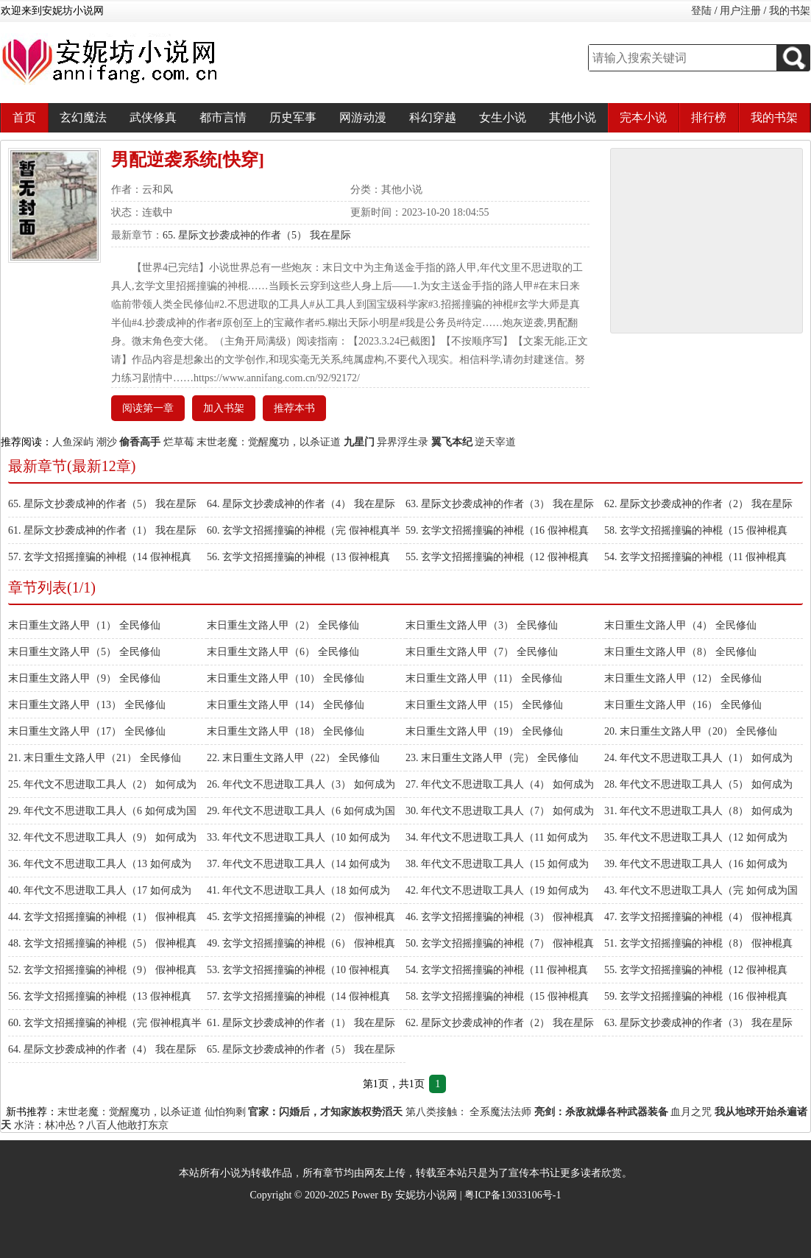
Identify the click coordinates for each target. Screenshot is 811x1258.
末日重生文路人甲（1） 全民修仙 (84, 625)
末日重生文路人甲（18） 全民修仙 (285, 731)
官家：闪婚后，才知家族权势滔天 (325, 1111)
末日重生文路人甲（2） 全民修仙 (283, 625)
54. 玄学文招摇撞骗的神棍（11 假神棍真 (695, 556)
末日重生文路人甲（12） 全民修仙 (683, 678)
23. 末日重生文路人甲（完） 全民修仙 (492, 757)
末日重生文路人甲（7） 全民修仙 (482, 651)
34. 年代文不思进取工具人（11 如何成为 (497, 837)
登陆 (701, 10)
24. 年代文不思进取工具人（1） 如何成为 (698, 757)
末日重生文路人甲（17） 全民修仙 (87, 731)
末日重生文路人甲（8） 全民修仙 (680, 651)
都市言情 (223, 117)
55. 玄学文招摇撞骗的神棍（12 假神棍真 (497, 556)
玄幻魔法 (83, 117)
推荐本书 (294, 408)
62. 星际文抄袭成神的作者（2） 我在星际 (698, 503)
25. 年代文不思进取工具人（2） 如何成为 (102, 784)
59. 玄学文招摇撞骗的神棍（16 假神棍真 (497, 530)
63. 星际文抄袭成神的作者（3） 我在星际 (500, 503)
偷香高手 (139, 442)
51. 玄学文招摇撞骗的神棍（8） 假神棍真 (698, 943)
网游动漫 (362, 117)
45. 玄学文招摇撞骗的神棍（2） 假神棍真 (301, 916)
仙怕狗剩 (225, 1111)
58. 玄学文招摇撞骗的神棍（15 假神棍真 (695, 530)
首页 (24, 117)
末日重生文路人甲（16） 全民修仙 (683, 704)
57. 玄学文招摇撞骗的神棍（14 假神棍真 (99, 556)
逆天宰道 (495, 442)
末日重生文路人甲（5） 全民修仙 (84, 651)
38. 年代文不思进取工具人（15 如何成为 (497, 863)
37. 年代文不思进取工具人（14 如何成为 (298, 863)
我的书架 (789, 10)
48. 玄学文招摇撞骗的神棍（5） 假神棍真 (102, 943)
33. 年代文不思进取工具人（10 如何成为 (298, 837)
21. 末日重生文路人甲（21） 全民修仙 (94, 757)
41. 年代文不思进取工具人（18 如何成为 (298, 890)
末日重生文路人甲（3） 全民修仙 (482, 625)
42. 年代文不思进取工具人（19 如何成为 (497, 890)
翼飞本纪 (451, 442)
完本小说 (643, 117)
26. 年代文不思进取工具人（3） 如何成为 (301, 784)
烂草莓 (178, 442)
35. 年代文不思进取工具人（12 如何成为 (695, 837)
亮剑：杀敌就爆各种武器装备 (601, 1111)
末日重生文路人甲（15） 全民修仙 (484, 704)
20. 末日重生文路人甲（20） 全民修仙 (690, 731)
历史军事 (292, 117)
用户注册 (740, 10)
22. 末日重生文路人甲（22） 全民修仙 (293, 757)
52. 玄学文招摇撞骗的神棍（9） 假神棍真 (102, 969)
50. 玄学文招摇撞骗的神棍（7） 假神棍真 (500, 943)
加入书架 (223, 408)
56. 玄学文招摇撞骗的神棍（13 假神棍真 (298, 556)
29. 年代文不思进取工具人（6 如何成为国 (102, 810)
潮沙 (106, 442)
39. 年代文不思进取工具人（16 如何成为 (695, 863)
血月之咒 (691, 1111)
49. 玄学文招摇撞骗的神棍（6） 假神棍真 (301, 943)
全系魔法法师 (500, 1111)
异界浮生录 (402, 442)
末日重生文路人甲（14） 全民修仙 (285, 704)
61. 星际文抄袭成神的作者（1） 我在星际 (102, 530)
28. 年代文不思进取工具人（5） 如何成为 (698, 784)
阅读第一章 (148, 408)
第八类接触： (436, 1111)
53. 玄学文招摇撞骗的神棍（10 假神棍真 (298, 969)
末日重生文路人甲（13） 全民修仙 (87, 704)
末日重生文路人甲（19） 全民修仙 (484, 731)
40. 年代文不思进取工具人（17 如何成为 (99, 890)
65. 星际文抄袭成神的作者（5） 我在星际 (257, 235)
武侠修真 (153, 117)
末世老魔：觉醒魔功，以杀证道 (268, 442)
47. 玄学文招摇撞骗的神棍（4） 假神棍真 (698, 916)
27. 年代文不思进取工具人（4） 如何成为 (500, 784)
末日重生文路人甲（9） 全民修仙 (84, 678)
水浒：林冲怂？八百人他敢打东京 (91, 1125)
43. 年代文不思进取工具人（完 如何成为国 (701, 890)
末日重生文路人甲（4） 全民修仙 (680, 625)
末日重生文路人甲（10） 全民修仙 (285, 678)
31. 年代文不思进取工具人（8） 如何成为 (698, 810)
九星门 (359, 442)
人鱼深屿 (72, 442)
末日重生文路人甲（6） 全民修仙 (283, 651)
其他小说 (572, 117)
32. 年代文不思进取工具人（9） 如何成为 (102, 837)
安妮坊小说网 (426, 1195)
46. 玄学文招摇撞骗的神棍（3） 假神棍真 (500, 916)
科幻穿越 (432, 117)
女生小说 (502, 117)
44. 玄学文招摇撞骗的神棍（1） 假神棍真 (102, 916)
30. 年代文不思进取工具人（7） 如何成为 (500, 810)
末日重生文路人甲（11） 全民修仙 (484, 678)
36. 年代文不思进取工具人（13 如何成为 (99, 863)
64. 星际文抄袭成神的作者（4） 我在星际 (301, 503)
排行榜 (708, 117)
